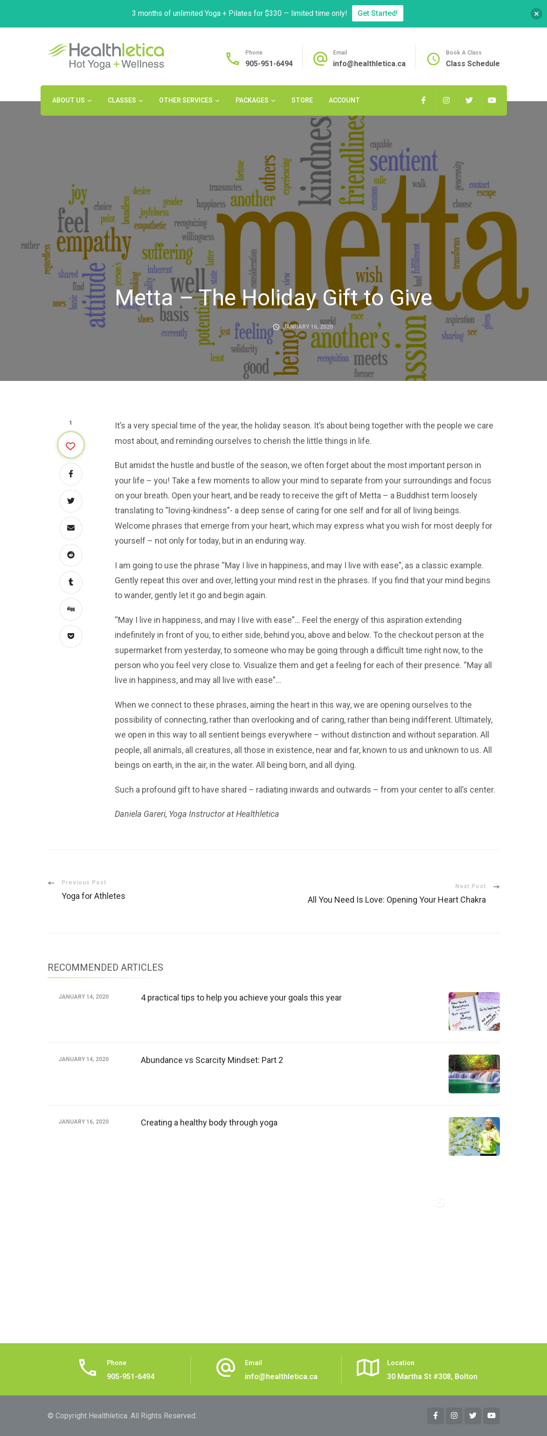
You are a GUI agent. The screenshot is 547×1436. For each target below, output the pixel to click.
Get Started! (378, 13)
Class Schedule (473, 63)
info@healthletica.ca (369, 63)
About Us (68, 100)
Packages (252, 100)
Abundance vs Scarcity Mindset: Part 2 (212, 1060)
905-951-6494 (269, 63)
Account (344, 100)
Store (302, 100)
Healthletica (108, 1415)
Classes (122, 100)
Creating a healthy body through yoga (209, 1122)
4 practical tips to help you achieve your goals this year (241, 997)
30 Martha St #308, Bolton (432, 1376)
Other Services (186, 100)
